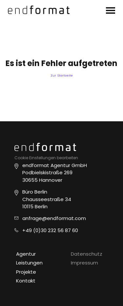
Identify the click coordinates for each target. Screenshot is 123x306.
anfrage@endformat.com (54, 218)
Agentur (26, 253)
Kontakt (25, 280)
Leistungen (29, 262)
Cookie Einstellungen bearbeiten (46, 157)
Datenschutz (86, 253)
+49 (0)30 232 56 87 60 (50, 230)
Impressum (84, 262)
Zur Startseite (62, 75)
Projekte (26, 271)
